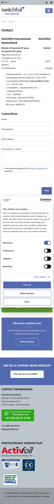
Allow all (27, 285)
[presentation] (21, 180)
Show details (40, 277)
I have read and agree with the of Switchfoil (24, 169)
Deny (27, 302)
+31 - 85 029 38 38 (30, 74)
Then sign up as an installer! (25, 374)
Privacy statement (12, 496)
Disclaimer (44, 493)
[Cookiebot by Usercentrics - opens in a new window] (40, 200)
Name (4, 119)
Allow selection (27, 293)
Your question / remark (11, 149)
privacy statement (37, 168)
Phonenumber (7, 129)
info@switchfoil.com (10, 429)
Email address (8, 139)
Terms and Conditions (31, 496)
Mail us (6, 2)
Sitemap (45, 496)
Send (47, 190)
